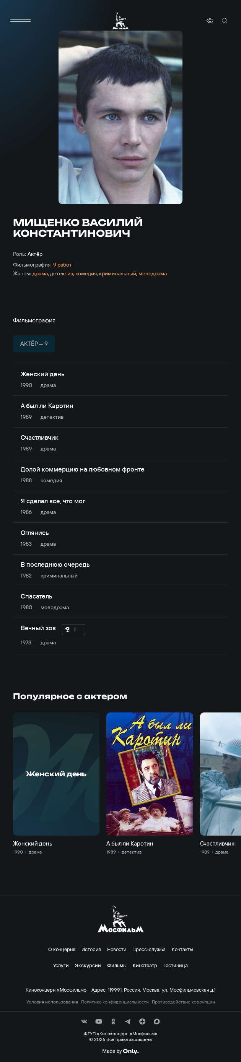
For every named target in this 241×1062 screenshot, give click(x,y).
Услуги (61, 965)
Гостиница (175, 965)
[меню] (20, 20)
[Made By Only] (120, 1051)
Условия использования (52, 1002)
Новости (116, 949)
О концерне (61, 949)
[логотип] (120, 20)
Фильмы (117, 965)
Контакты (182, 949)
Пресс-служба (149, 949)
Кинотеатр (145, 965)
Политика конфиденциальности (115, 1002)
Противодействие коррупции (183, 1002)
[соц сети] (84, 1021)
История (91, 949)
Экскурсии (88, 965)
